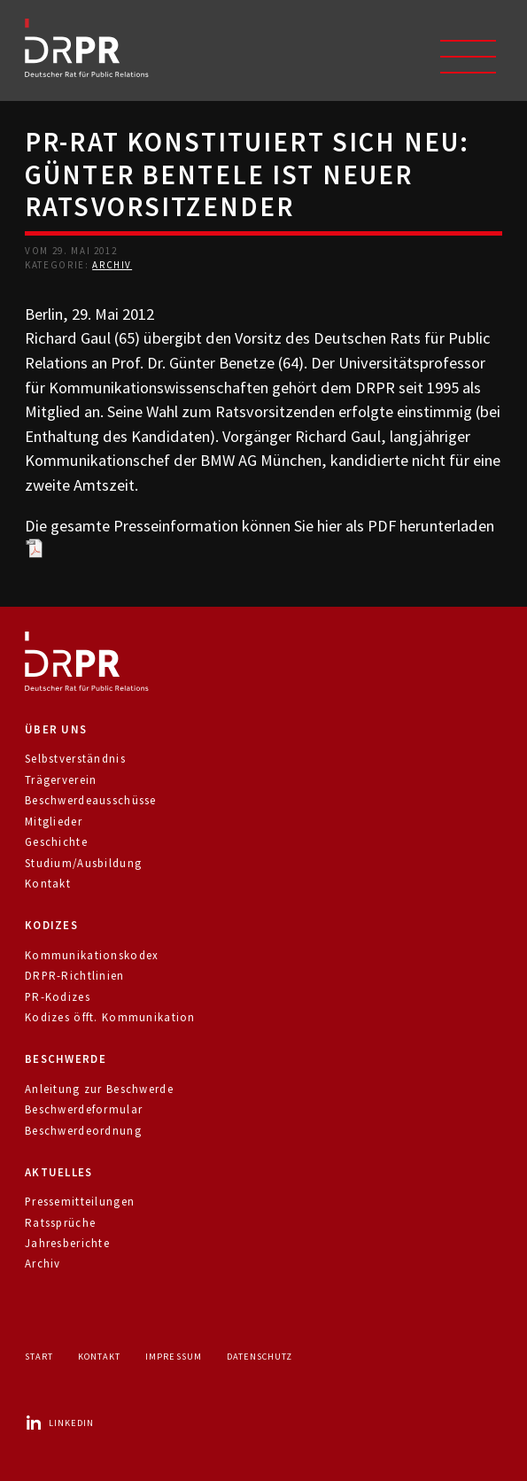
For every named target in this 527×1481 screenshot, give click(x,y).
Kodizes (51, 925)
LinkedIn (59, 1423)
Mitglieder (53, 821)
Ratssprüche (60, 1222)
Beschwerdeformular (84, 1109)
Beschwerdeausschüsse (91, 800)
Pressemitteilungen (80, 1201)
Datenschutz (259, 1356)
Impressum (173, 1356)
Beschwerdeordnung (83, 1130)
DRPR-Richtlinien (75, 975)
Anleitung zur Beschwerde (99, 1089)
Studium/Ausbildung (83, 863)
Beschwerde (65, 1058)
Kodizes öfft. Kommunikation (110, 1017)
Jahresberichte (67, 1243)
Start (39, 1356)
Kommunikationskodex (92, 955)
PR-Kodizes (57, 996)
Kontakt (48, 883)
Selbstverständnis (75, 758)
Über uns (56, 729)
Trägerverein (61, 779)
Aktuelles (59, 1172)
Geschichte (56, 841)
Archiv (112, 265)
